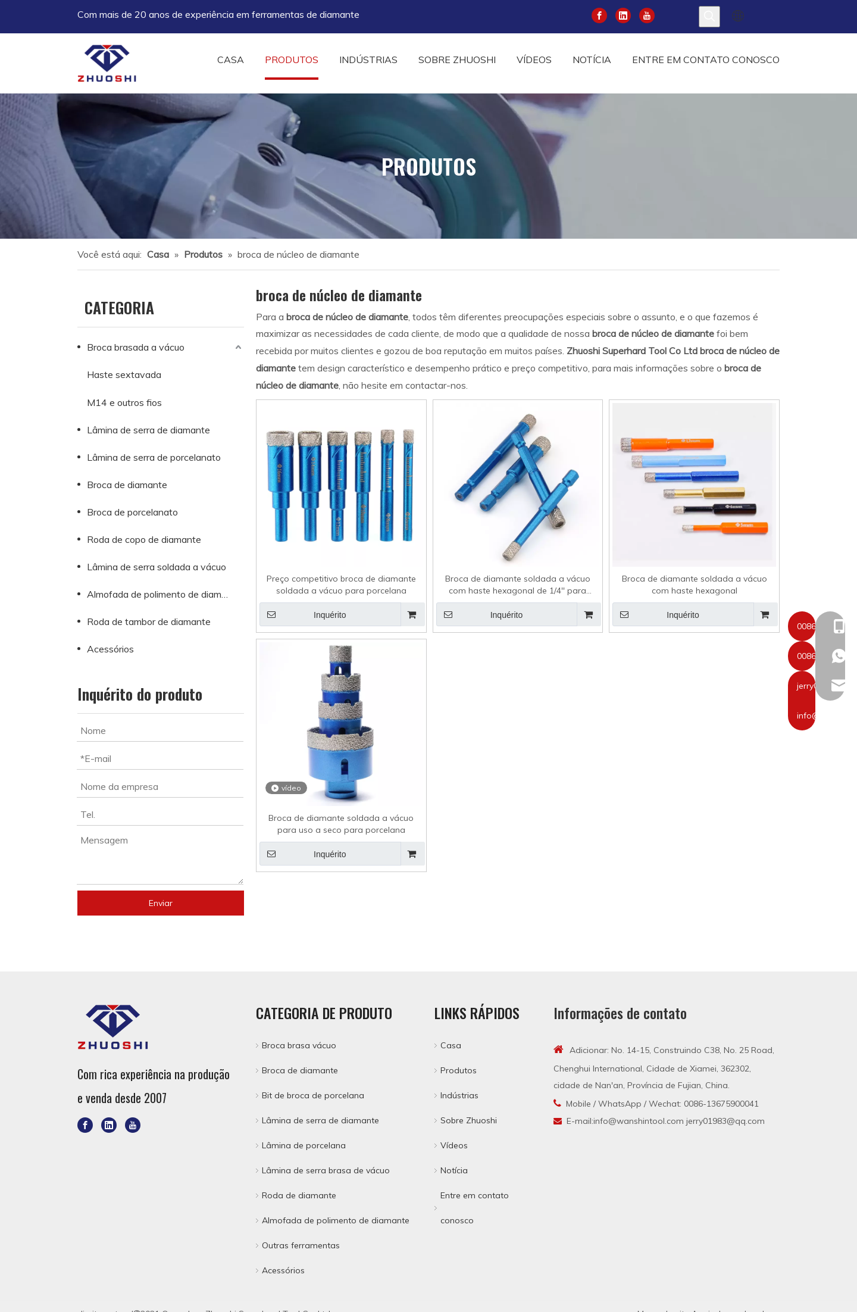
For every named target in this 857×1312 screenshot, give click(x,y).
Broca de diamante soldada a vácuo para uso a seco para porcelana (341, 824)
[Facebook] (599, 14)
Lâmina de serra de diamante (148, 430)
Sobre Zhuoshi (468, 1120)
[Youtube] (647, 14)
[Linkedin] (623, 14)
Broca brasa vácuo (299, 1045)
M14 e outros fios (124, 402)
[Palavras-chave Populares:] (709, 16)
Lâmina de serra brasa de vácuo (326, 1170)
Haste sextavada (124, 374)
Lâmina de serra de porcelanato (154, 457)
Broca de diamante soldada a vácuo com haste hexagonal (694, 584)
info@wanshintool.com (638, 1121)
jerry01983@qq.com (725, 1121)
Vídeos (454, 1145)
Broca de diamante (127, 485)
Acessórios (110, 649)
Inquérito (302, 614)
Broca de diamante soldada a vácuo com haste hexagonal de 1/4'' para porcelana (517, 584)
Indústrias (459, 1095)
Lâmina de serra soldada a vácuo (156, 567)
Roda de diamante (299, 1195)
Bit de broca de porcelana (313, 1095)
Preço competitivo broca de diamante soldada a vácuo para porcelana (341, 584)
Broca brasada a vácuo (135, 347)
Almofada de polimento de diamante (164, 594)
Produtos (458, 1070)
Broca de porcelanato (132, 512)
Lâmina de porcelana (304, 1145)
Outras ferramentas (301, 1245)
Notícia (454, 1170)
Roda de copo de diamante (144, 539)
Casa (450, 1045)
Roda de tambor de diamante (149, 621)
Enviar (161, 903)
